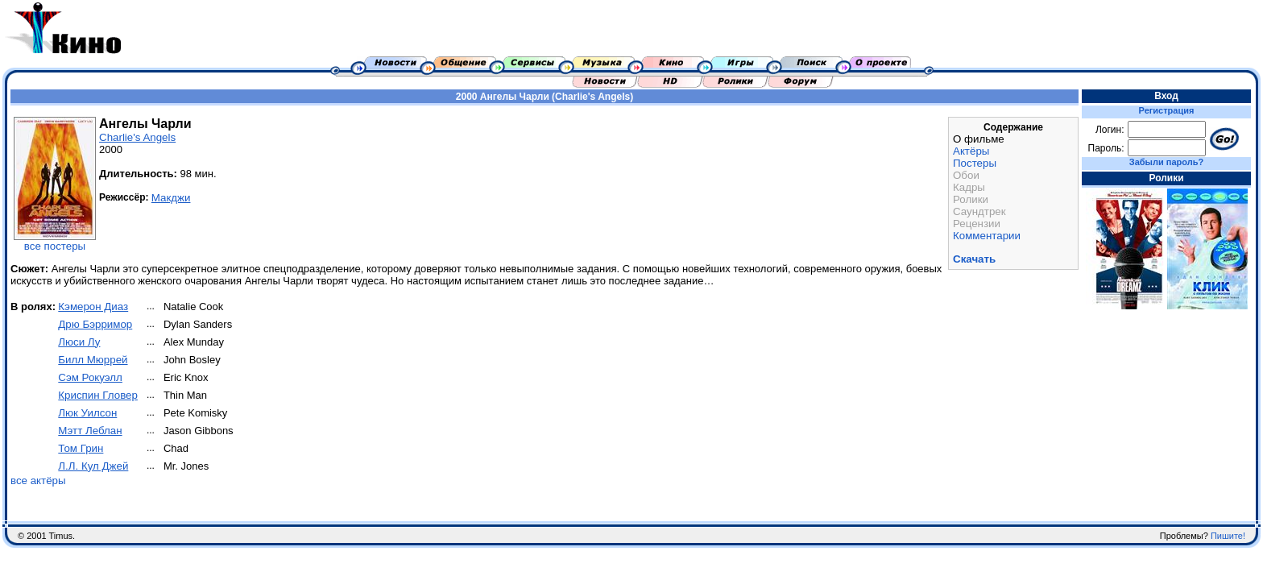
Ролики (970, 199)
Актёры (971, 151)
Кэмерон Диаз (93, 306)
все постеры (54, 246)
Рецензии (976, 224)
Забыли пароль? (1166, 162)
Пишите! (1228, 536)
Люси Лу (79, 342)
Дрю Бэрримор (95, 324)
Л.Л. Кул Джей (93, 466)
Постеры (974, 163)
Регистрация (1167, 110)
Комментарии (987, 236)
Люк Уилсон (87, 413)
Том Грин (80, 448)
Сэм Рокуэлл (90, 377)
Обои (966, 175)
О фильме (978, 139)
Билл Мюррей (92, 360)
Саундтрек (979, 211)
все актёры (38, 480)
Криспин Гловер (98, 395)
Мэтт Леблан (90, 431)
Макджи (171, 198)
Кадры (969, 187)
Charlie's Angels (137, 137)
